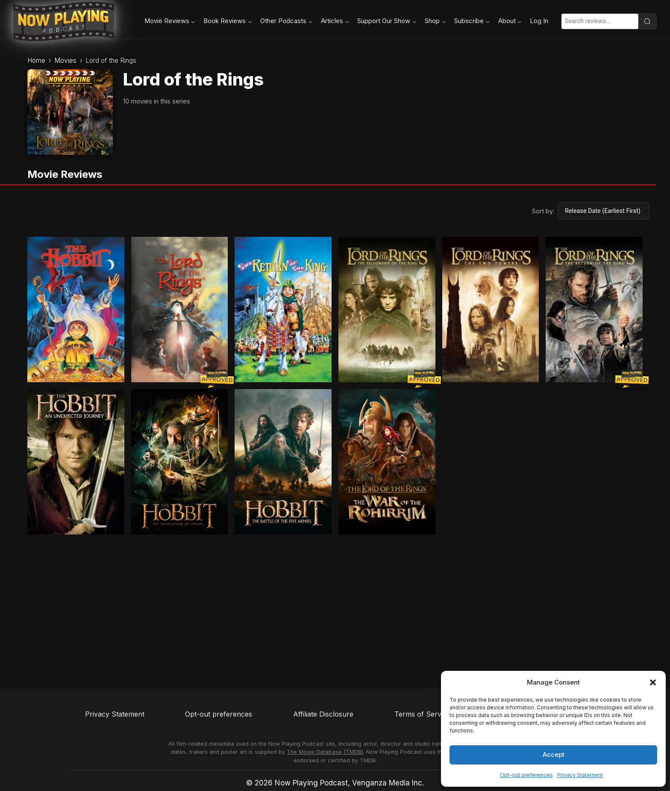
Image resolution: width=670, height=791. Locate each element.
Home (36, 60)
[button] (653, 682)
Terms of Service (422, 714)
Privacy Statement (580, 775)
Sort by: (543, 211)
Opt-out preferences (526, 775)
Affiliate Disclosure (323, 714)
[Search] (647, 21)
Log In (539, 21)
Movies (65, 60)
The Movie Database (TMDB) (325, 752)
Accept (553, 754)
